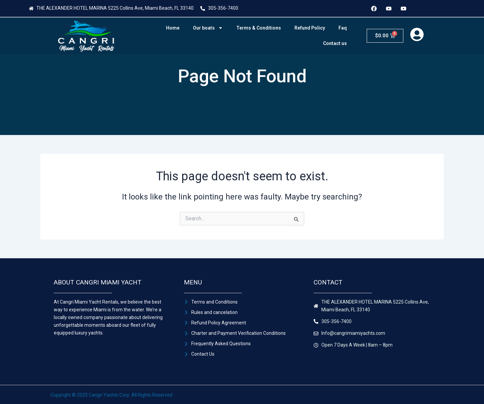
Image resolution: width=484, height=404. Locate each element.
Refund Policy (309, 28)
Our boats (208, 28)
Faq (342, 28)
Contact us (335, 43)
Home (172, 28)
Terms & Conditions (258, 28)
